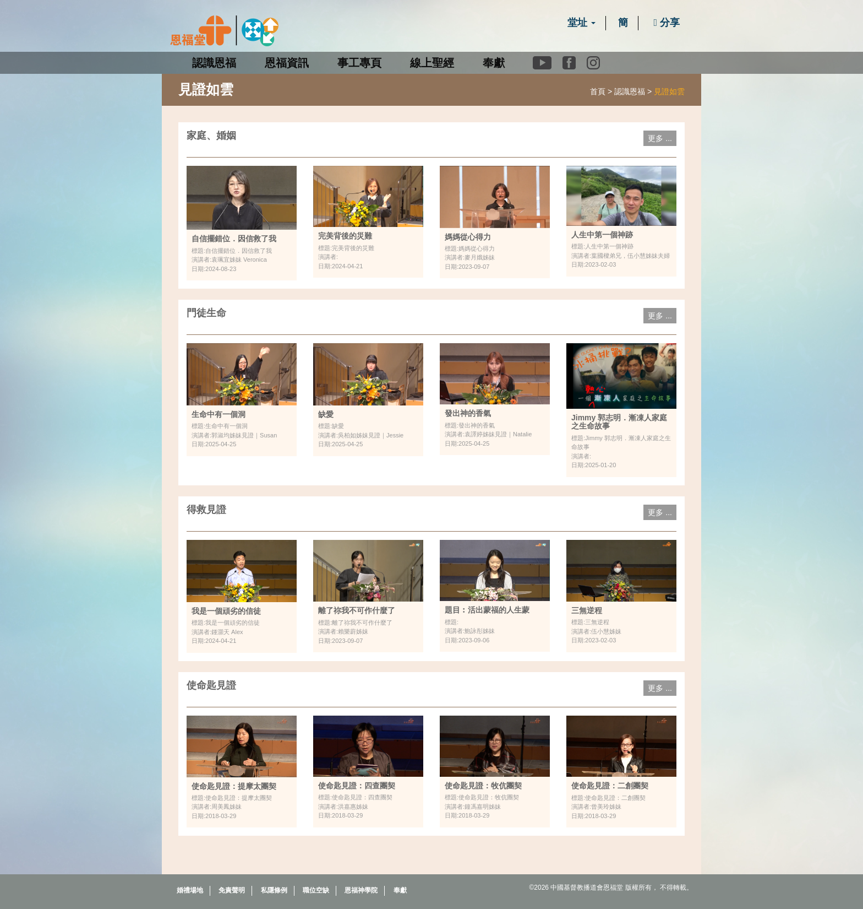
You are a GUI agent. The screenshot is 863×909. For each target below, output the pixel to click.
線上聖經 (432, 63)
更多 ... (660, 138)
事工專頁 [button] (359, 63)
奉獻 (494, 63)
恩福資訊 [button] (287, 63)
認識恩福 (629, 91)
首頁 (597, 91)
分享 (666, 22)
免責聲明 (232, 890)
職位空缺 (316, 890)
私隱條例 (274, 890)
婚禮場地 (190, 890)
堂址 (581, 22)
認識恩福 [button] (214, 63)
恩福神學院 (361, 890)
